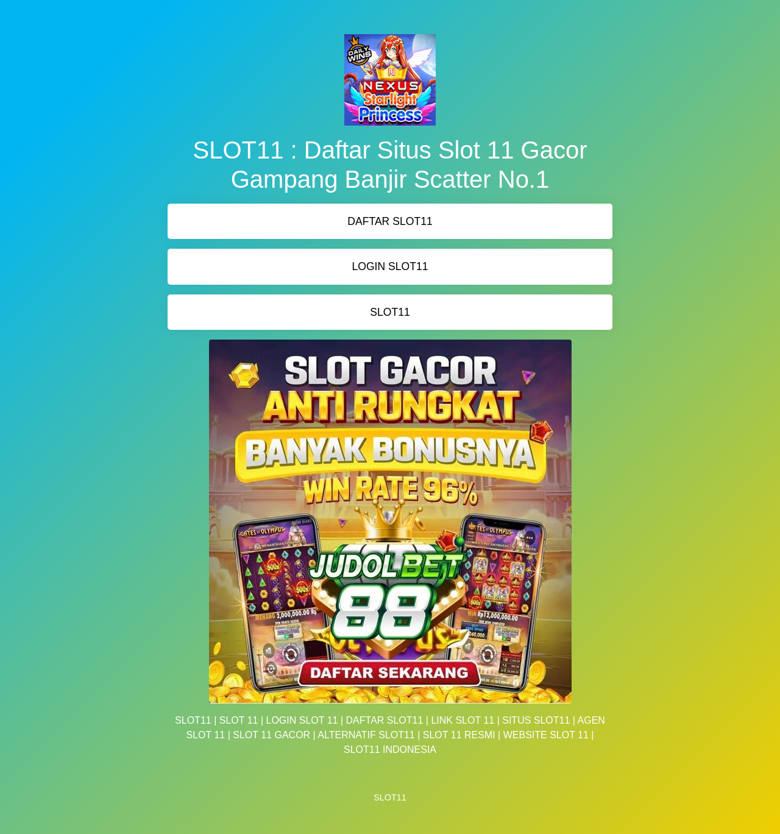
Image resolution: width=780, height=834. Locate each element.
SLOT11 (390, 312)
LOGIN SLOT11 (390, 266)
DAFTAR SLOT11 (389, 221)
